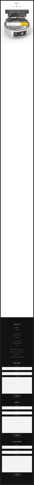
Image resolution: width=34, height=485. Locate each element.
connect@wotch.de (18, 349)
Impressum (17, 354)
